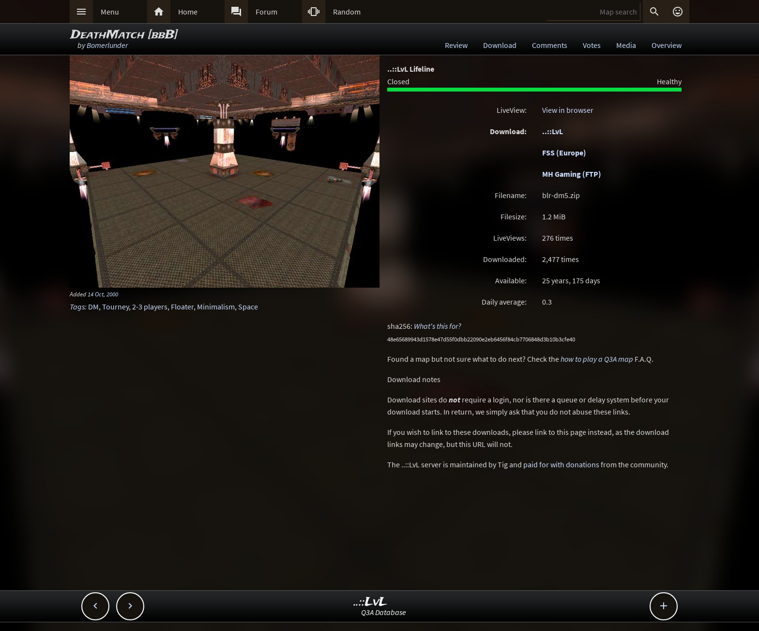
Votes (592, 45)
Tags (77, 306)
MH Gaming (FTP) (571, 174)
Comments (549, 45)
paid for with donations (561, 464)
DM (93, 306)
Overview (667, 45)
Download (499, 45)
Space (248, 306)
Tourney (115, 306)
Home (187, 11)
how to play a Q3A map (597, 359)
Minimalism (216, 306)
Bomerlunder (107, 45)
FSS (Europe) (564, 152)
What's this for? (437, 326)
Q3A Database (383, 612)
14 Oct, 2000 (103, 294)
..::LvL (552, 131)
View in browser (567, 110)
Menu (110, 11)
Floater (182, 306)
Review (456, 45)
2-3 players (149, 306)
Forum (266, 11)
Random (347, 11)
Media (626, 45)
